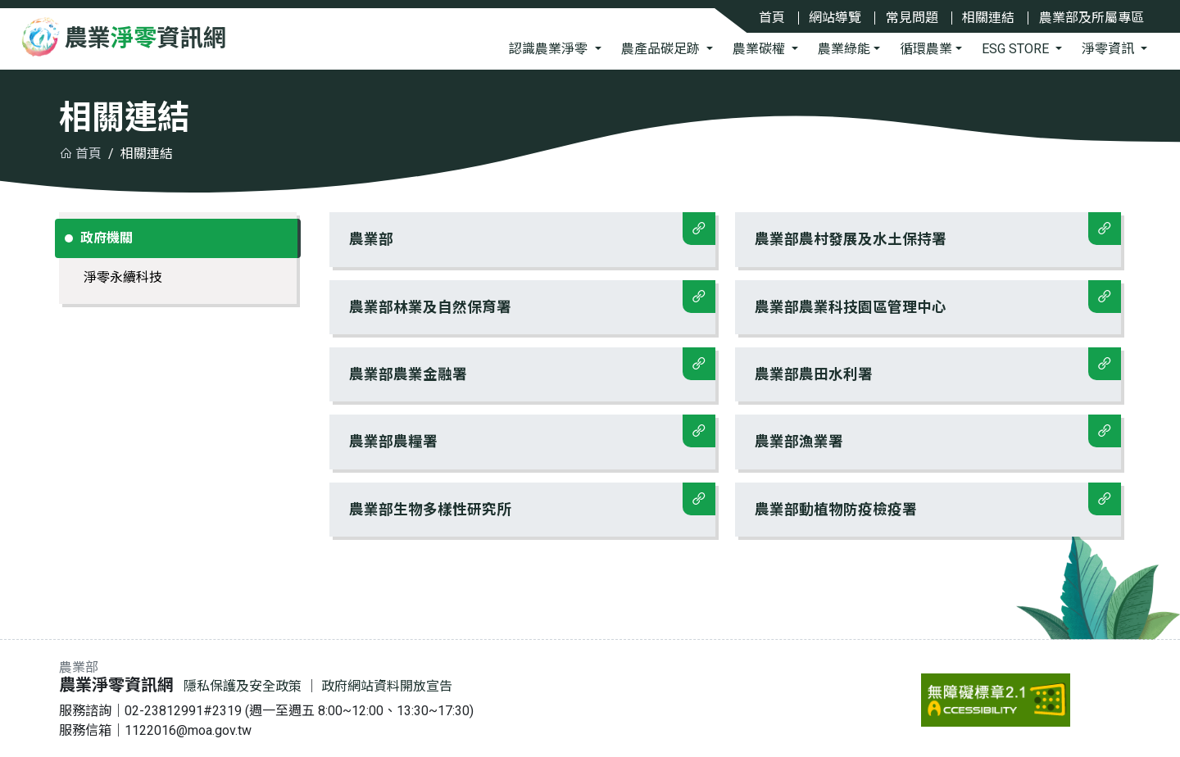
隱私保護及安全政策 (243, 686)
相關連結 (988, 17)
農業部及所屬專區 (1091, 17)
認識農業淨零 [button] (550, 49)
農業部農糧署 (532, 432)
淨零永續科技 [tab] (123, 277)
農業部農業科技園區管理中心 (938, 297)
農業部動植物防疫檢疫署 (938, 500)
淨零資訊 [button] (1109, 49)
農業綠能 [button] (844, 49)
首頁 (772, 17)
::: (62, 669)
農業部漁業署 (938, 432)
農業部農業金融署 (532, 365)
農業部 (532, 229)
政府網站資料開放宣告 (386, 686)
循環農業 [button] (926, 49)
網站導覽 (835, 17)
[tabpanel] (725, 381)
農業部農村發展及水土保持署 (938, 229)
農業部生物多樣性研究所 (532, 500)
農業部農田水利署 (938, 365)
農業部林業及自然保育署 (532, 297)
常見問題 (912, 17)
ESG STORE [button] (1017, 49)
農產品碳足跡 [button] (662, 49)
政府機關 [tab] (105, 238)
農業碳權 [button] (760, 49)
